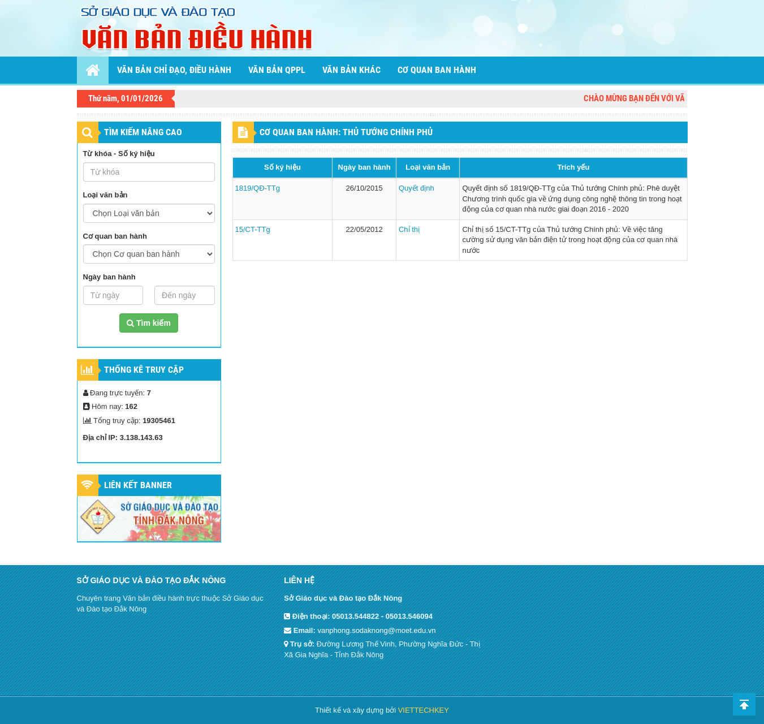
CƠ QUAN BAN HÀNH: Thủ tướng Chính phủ (346, 132)
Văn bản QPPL (276, 69)
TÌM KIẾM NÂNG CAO (143, 132)
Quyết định (416, 188)
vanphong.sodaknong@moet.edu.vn (376, 630)
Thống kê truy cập (144, 369)
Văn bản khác (351, 69)
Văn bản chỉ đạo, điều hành (174, 69)
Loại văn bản (105, 195)
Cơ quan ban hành (437, 69)
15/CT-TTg (252, 229)
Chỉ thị (409, 229)
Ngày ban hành (109, 277)
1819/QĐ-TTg (257, 188)
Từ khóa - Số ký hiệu (119, 153)
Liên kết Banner (138, 485)
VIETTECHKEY (423, 710)
